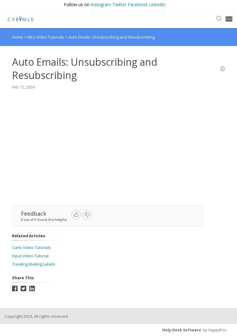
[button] (231, 5)
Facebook (138, 4)
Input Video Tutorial (30, 256)
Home (17, 37)
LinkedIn (157, 4)
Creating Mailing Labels (33, 264)
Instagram (101, 4)
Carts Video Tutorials (31, 247)
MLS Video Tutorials (46, 37)
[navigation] (229, 18)
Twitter (119, 4)
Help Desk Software (181, 330)
